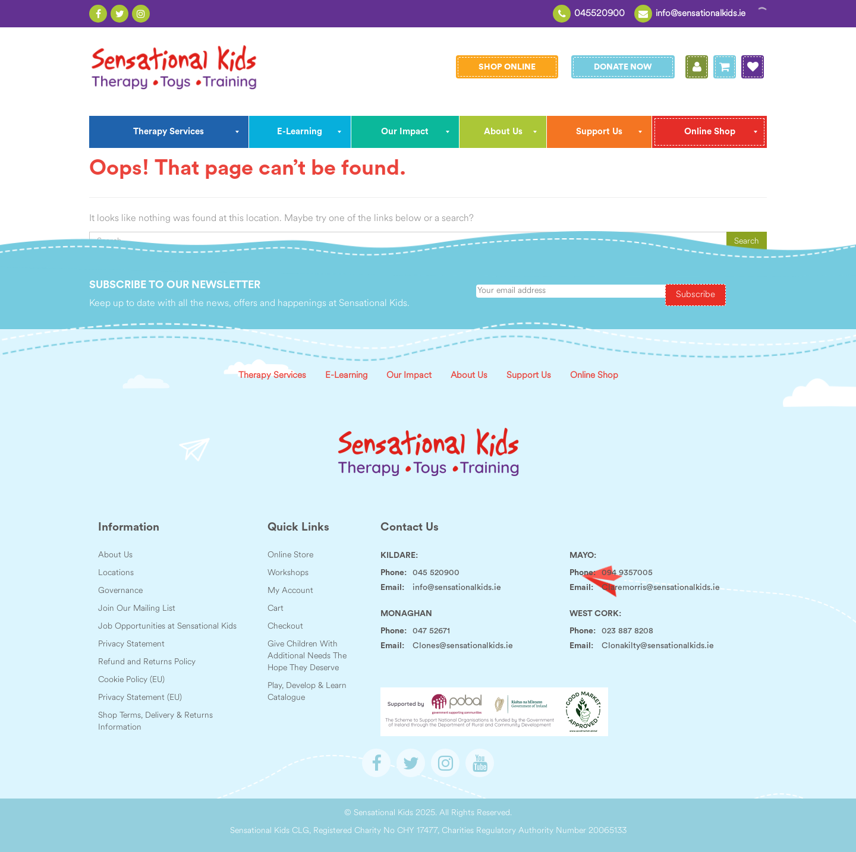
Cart (276, 608)
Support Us (528, 375)
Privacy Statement (131, 644)
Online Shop (594, 375)
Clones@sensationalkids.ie (463, 646)
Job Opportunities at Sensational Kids (167, 626)
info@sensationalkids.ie (700, 14)
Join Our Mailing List (136, 608)
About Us (469, 375)
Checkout (285, 626)
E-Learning (346, 375)
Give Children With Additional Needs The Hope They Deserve (307, 656)
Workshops (288, 573)
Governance (120, 590)
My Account (290, 590)
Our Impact (409, 375)
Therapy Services (272, 375)
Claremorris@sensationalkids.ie (661, 587)
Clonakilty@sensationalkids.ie (658, 646)
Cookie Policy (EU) (131, 680)
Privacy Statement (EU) (140, 697)
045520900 (599, 14)
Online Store (290, 555)
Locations (116, 573)
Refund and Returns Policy (147, 662)
